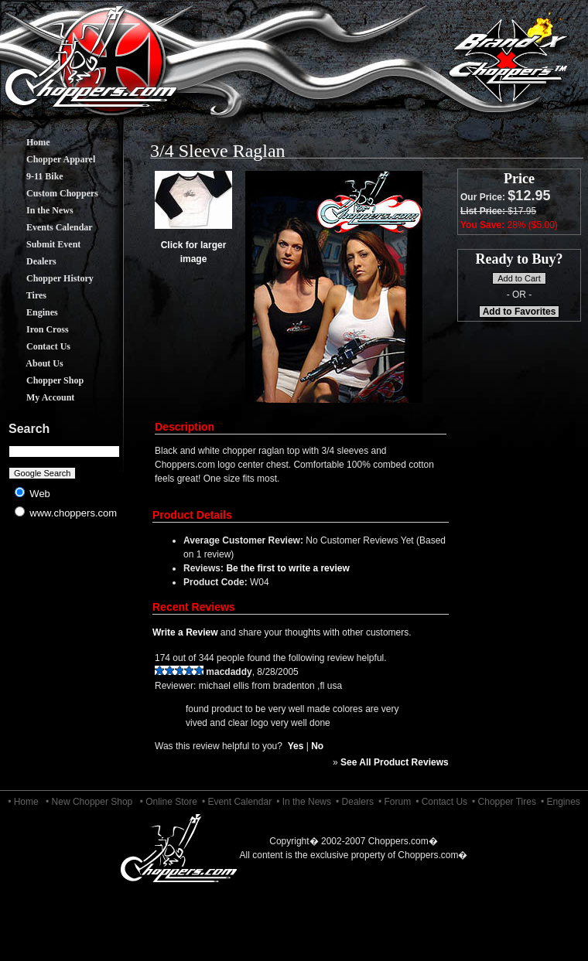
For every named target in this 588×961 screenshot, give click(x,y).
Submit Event (41, 244)
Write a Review (184, 632)
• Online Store (168, 801)
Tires (24, 295)
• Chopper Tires (504, 801)
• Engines (560, 801)
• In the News (303, 801)
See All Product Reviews (394, 762)
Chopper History (48, 278)
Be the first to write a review (287, 568)
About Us (33, 363)
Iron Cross (36, 329)
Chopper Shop (43, 380)
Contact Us (36, 346)
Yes (296, 746)
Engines (30, 312)
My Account (38, 397)
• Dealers (355, 801)
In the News (38, 210)
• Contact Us (441, 801)
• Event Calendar (237, 801)
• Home (23, 801)
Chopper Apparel (49, 159)
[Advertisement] (64, 649)
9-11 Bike (33, 176)
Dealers (29, 261)
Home (26, 142)
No (317, 746)
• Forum (394, 801)
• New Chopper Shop (89, 801)
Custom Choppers (50, 193)
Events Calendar (48, 227)
